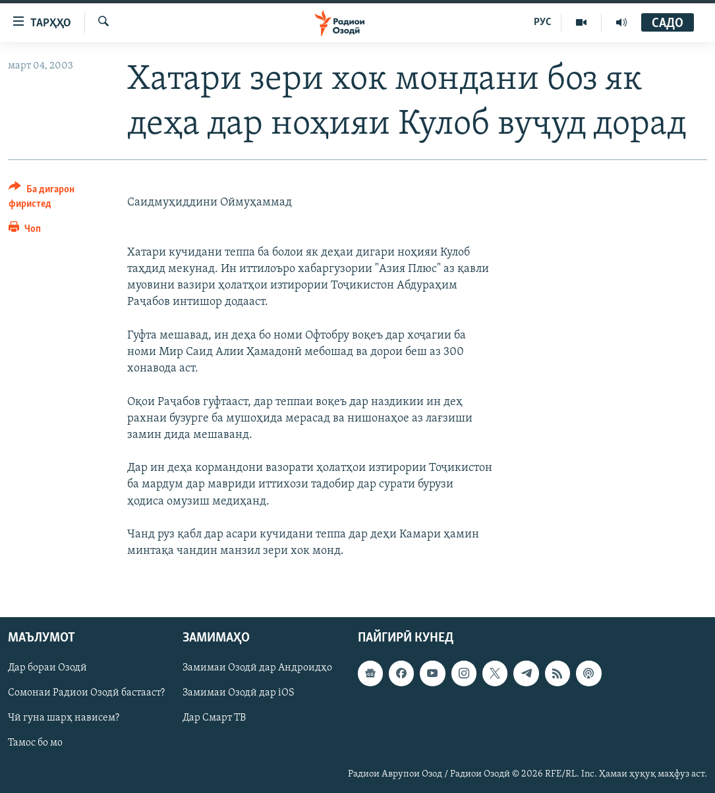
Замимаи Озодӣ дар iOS (239, 693)
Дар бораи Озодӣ (47, 668)
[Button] (60, 198)
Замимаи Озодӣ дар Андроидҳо (257, 668)
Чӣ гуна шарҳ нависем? (63, 718)
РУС (543, 22)
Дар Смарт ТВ (214, 718)
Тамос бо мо (35, 743)
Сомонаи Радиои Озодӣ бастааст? (86, 693)
